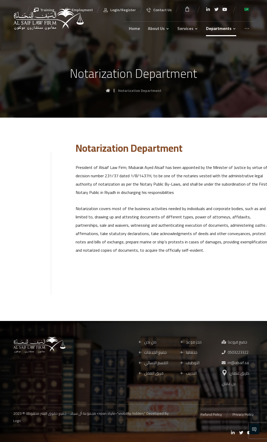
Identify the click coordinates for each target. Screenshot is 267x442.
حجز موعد (191, 342)
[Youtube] (225, 9)
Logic (17, 420)
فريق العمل (150, 373)
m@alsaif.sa (235, 363)
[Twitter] (216, 9)
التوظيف (189, 363)
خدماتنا (188, 352)
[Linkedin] (208, 9)
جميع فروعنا (234, 342)
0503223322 (235, 352)
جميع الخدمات (152, 352)
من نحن (147, 342)
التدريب (188, 373)
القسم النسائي (153, 363)
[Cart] (187, 8)
